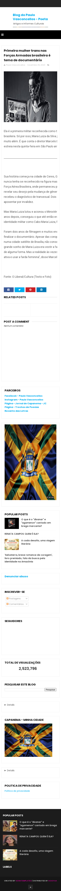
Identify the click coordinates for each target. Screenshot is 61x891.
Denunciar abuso (16, 576)
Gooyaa (52, 880)
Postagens (14, 598)
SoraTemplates (24, 880)
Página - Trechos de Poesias (22, 407)
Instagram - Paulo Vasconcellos (24, 399)
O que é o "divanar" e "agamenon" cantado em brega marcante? (36, 523)
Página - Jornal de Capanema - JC (25, 403)
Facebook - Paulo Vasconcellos (23, 395)
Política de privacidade (17, 791)
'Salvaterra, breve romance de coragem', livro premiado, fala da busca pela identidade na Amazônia (28, 558)
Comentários (15, 604)
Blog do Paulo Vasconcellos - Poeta (30, 17)
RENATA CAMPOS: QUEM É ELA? (22, 533)
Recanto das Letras (16, 411)
